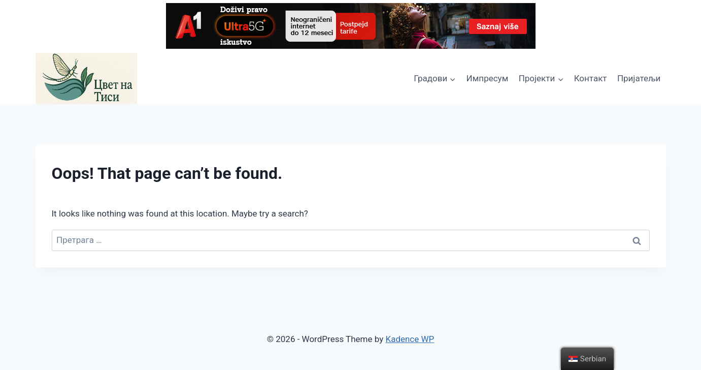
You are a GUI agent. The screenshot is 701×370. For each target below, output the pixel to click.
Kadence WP (409, 339)
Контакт (590, 78)
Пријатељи (638, 78)
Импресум (487, 78)
